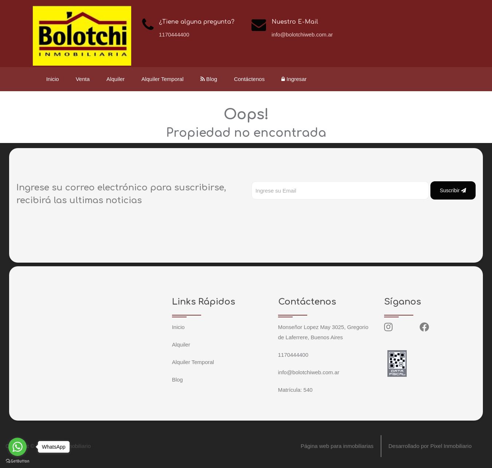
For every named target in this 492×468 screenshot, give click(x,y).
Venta (83, 79)
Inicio (52, 79)
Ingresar (294, 79)
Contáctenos (249, 79)
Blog (208, 79)
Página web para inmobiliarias (336, 446)
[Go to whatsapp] (17, 447)
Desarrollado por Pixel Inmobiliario (430, 446)
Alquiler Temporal (162, 79)
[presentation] (306, 214)
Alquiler (115, 79)
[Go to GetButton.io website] (17, 461)
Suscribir (453, 190)
